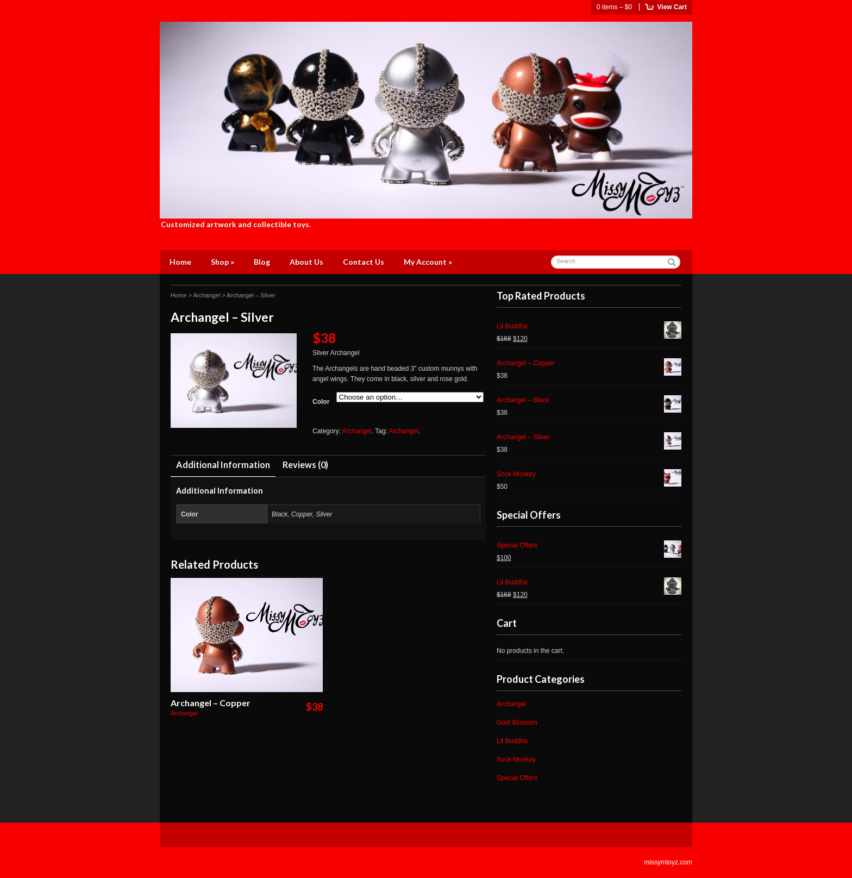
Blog (262, 261)
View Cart (672, 7)
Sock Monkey (589, 475)
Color (320, 402)
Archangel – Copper (210, 703)
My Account (428, 261)
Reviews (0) (305, 464)
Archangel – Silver (589, 438)
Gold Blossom (517, 722)
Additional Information (223, 464)
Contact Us (363, 261)
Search (565, 261)
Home (180, 261)
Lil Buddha (589, 327)
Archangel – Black (589, 401)
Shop (222, 261)
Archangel (206, 295)
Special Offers (589, 546)
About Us (306, 261)
